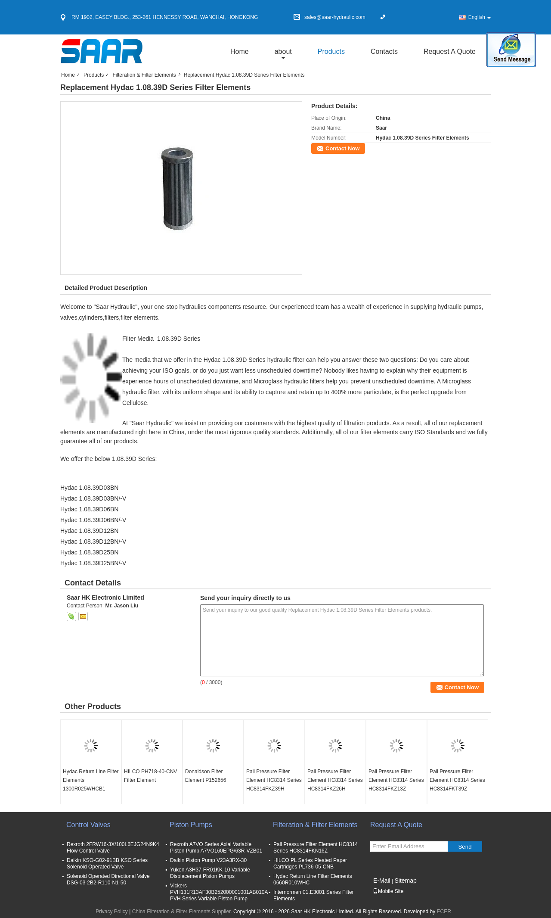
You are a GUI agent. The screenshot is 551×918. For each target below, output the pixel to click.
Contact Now (342, 148)
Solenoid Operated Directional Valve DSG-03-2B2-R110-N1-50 (108, 879)
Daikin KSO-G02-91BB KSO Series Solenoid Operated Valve (107, 863)
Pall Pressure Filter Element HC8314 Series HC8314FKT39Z (457, 780)
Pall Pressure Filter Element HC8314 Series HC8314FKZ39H (274, 780)
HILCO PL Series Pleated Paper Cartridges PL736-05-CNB (310, 863)
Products (331, 51)
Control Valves (88, 824)
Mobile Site (388, 891)
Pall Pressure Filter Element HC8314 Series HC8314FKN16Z (315, 847)
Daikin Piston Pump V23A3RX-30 (208, 860)
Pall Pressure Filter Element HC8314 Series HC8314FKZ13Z (396, 780)
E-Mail (381, 880)
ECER (444, 912)
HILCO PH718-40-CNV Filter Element (150, 776)
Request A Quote (450, 51)
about (283, 51)
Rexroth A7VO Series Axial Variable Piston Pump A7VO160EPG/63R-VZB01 (216, 847)
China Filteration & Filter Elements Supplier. (182, 912)
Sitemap (405, 880)
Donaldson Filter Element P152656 (205, 776)
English (479, 17)
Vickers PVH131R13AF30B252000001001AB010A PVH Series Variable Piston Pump (219, 892)
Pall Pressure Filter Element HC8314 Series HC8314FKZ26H (335, 780)
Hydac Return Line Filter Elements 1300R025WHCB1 (90, 780)
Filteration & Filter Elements (144, 75)
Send (464, 846)
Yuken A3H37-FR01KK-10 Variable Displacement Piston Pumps (210, 873)
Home (239, 51)
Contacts (384, 51)
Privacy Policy (112, 912)
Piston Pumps (191, 824)
